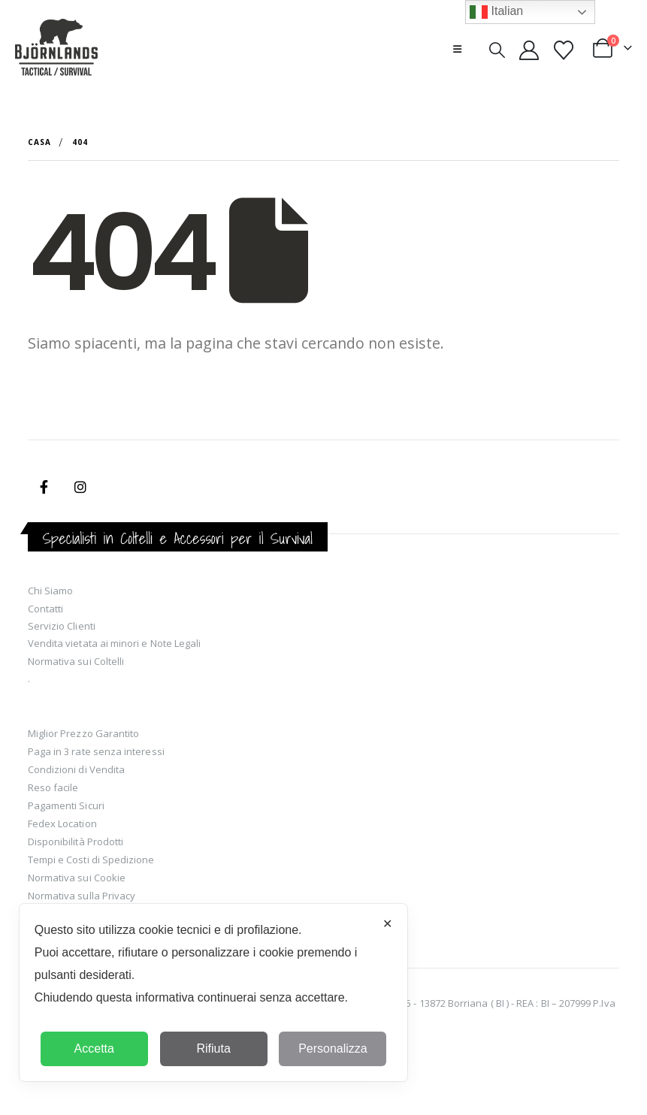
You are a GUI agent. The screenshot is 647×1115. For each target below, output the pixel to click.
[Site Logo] (56, 49)
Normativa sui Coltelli (76, 661)
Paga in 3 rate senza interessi (96, 751)
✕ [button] (387, 923)
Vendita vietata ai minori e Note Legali (114, 643)
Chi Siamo (51, 590)
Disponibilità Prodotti (75, 841)
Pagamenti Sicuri (66, 805)
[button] (457, 49)
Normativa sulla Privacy (82, 895)
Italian (496, 12)
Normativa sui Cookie (76, 877)
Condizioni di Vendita (76, 769)
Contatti (46, 608)
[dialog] (214, 992)
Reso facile (53, 787)
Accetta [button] (94, 1048)
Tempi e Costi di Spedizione (91, 859)
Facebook (44, 487)
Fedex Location (62, 823)
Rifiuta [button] (213, 1048)
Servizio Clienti (61, 626)
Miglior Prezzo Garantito (84, 733)
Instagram (80, 487)
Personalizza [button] (332, 1048)
